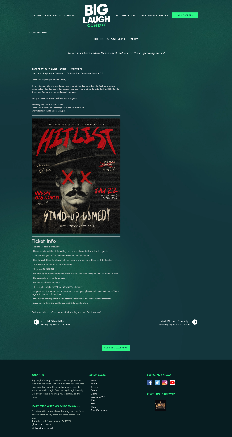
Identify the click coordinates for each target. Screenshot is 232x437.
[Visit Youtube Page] (172, 382)
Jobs (93, 403)
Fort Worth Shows (154, 15)
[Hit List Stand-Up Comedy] (52, 322)
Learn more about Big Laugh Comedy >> (56, 406)
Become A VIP (126, 15)
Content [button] (53, 15)
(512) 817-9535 (43, 424)
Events (94, 393)
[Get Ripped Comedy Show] (178, 322)
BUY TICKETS (185, 15)
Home (38, 15)
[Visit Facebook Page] (149, 382)
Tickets (94, 387)
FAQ (93, 400)
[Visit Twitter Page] (157, 382)
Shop (93, 407)
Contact (70, 15)
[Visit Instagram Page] (164, 382)
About (94, 383)
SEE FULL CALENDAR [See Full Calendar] (116, 348)
